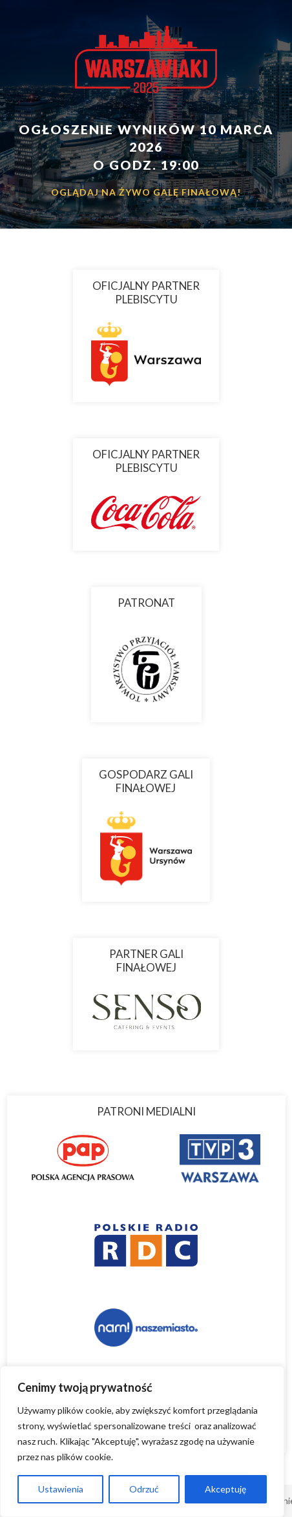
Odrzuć (144, 1488)
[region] (142, 1441)
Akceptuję (225, 1488)
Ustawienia (60, 1488)
